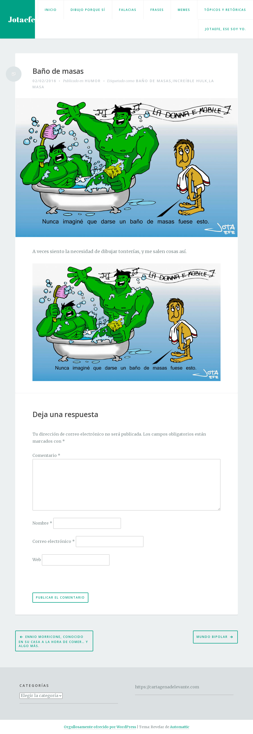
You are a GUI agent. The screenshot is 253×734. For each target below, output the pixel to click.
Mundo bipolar (212, 637)
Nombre (42, 523)
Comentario (46, 455)
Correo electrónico (53, 541)
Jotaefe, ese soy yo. (225, 29)
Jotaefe (21, 19)
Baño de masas (58, 71)
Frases (157, 10)
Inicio (51, 10)
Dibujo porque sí (88, 10)
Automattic (179, 727)
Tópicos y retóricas (225, 10)
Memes (184, 10)
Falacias (128, 10)
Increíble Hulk (190, 80)
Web (36, 559)
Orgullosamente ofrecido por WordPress (100, 727)
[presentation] (67, 581)
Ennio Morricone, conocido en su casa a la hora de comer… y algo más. (53, 641)
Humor (93, 80)
